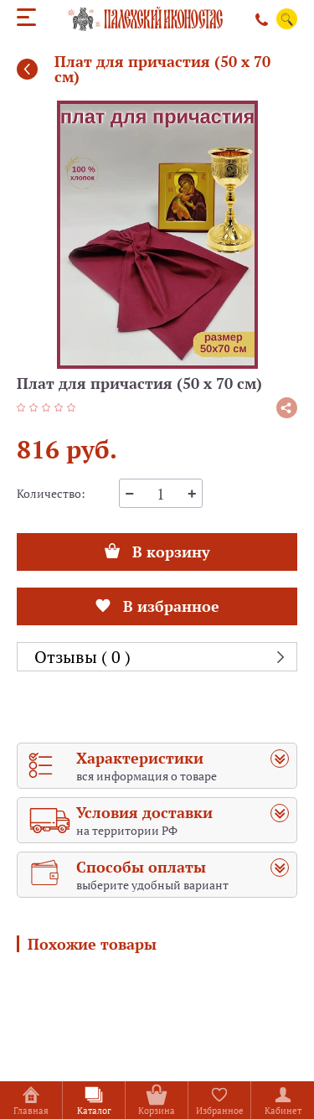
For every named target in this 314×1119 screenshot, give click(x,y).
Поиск (287, 19)
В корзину (157, 547)
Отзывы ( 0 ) (82, 656)
